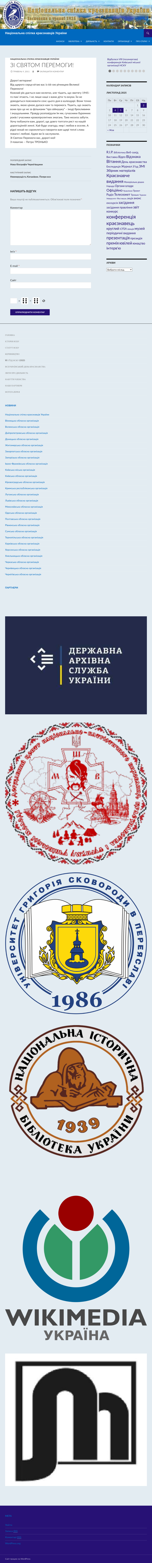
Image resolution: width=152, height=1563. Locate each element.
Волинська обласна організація (22, 426)
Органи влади (124, 186)
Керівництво (12, 354)
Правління (127, 191)
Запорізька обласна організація (22, 457)
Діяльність (91, 41)
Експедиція (113, 166)
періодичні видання (121, 233)
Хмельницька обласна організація (23, 555)
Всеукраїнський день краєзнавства (25, 366)
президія (136, 238)
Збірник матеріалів (120, 170)
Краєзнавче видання (118, 178)
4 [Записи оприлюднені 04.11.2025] (115, 110)
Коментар (16, 207)
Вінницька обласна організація (22, 420)
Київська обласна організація (21, 475)
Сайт (13, 280)
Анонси (60, 41)
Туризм (142, 195)
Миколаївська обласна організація (24, 506)
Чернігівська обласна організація (23, 574)
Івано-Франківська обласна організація (26, 463)
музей (140, 228)
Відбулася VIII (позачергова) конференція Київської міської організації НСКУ (123, 62)
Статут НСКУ (12, 347)
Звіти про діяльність (16, 373)
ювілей (125, 243)
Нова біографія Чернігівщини (50, 162)
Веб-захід (132, 152)
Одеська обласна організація (21, 512)
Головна (10, 335)
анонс (137, 198)
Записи (11, 1531)
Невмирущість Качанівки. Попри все (50, 174)
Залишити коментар (52, 71)
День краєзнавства (134, 162)
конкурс (112, 211)
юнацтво (139, 243)
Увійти (8, 1524)
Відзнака (133, 156)
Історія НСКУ (12, 341)
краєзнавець (120, 223)
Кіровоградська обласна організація (25, 482)
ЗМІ (142, 166)
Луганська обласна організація (22, 494)
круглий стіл (116, 228)
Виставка (112, 156)
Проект (136, 191)
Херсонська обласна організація (22, 549)
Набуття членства (15, 379)
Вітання (113, 161)
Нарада (110, 186)
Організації (123, 41)
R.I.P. (109, 152)
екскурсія (112, 202)
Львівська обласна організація (21, 500)
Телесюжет (122, 194)
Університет (111, 198)
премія (112, 243)
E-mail (15, 265)
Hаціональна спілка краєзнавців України (34, 59)
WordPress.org (12, 1543)
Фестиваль (122, 198)
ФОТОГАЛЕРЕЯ (12, 391)
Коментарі (13, 1537)
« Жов (110, 130)
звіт (136, 207)
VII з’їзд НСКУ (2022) (15, 360)
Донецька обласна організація (21, 439)
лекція (130, 229)
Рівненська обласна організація (22, 525)
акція (130, 198)
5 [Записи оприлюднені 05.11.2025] (120, 110)
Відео (122, 157)
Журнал (126, 166)
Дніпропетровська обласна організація (26, 432)
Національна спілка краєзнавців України (36, 33)
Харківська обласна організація (22, 543)
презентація (118, 237)
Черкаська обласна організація (22, 561)
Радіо (109, 194)
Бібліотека (73, 41)
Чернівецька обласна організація (23, 568)
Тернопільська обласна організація (24, 537)
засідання (126, 202)
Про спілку (141, 41)
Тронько (135, 195)
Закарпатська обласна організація (23, 451)
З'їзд (135, 166)
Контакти (109, 41)
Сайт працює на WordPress (17, 1559)
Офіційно (114, 190)
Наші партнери (13, 385)
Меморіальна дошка (134, 182)
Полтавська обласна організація (22, 518)
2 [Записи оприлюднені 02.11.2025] (143, 105)
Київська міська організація (20, 469)
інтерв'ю (113, 248)
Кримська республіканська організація (26, 488)
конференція (121, 217)
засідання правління (119, 207)
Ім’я (13, 251)
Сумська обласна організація (21, 531)
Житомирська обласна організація (24, 445)
